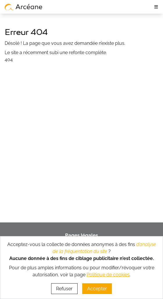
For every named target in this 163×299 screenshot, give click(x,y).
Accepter (97, 288)
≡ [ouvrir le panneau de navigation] (156, 6)
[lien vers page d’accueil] (23, 7)
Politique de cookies (108, 274)
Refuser (64, 288)
